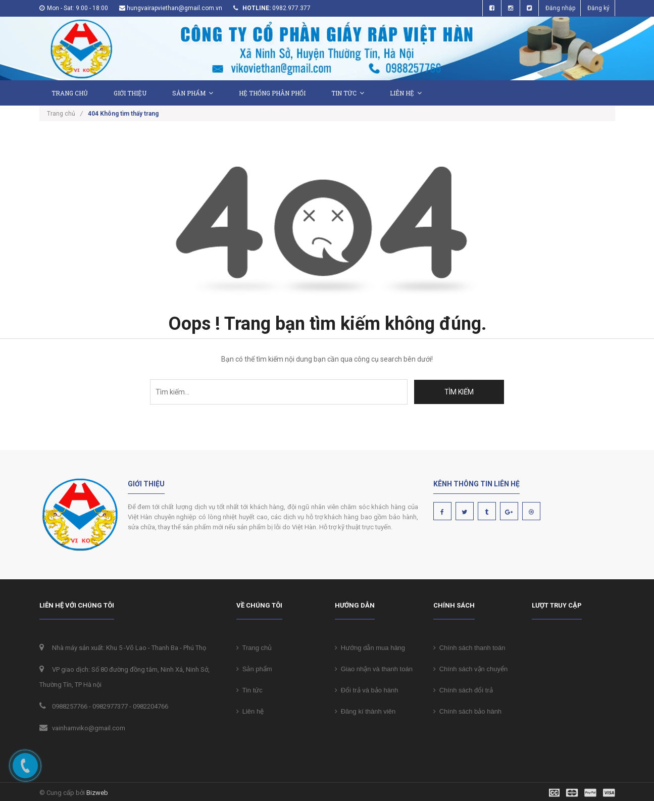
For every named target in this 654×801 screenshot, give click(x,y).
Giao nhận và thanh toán (374, 669)
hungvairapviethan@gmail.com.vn (174, 8)
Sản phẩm (254, 669)
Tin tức (249, 690)
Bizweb (97, 792)
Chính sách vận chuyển (470, 669)
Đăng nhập (560, 8)
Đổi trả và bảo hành (366, 690)
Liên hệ (406, 93)
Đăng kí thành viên (365, 711)
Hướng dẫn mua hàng (370, 648)
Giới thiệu (130, 93)
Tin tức (347, 93)
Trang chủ (254, 648)
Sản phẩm (192, 93)
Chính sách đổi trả (463, 690)
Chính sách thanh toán (469, 648)
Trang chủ (70, 93)
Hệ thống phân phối (272, 93)
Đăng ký (598, 8)
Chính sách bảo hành (467, 711)
